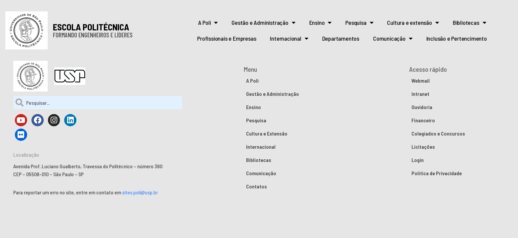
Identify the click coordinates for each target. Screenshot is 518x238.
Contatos (256, 186)
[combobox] (97, 102)
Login (417, 160)
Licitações (423, 146)
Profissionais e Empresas (226, 38)
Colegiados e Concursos (438, 133)
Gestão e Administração (263, 22)
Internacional (289, 38)
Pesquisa (359, 22)
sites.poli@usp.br (140, 192)
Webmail (420, 80)
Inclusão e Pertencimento (456, 38)
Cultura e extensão (413, 22)
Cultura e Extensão (266, 133)
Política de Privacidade (436, 173)
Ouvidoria (421, 107)
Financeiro (423, 120)
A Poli (208, 22)
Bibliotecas (469, 22)
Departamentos (340, 38)
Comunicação (392, 38)
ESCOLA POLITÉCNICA (91, 26)
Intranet (420, 94)
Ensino (320, 22)
